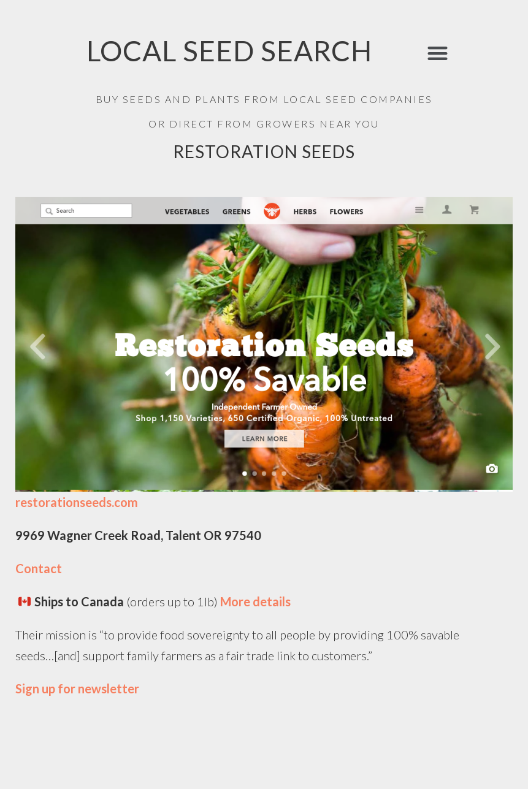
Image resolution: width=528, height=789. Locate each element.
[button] (437, 53)
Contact (38, 568)
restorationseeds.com (76, 502)
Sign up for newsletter (77, 688)
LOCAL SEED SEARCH (229, 50)
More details (256, 601)
